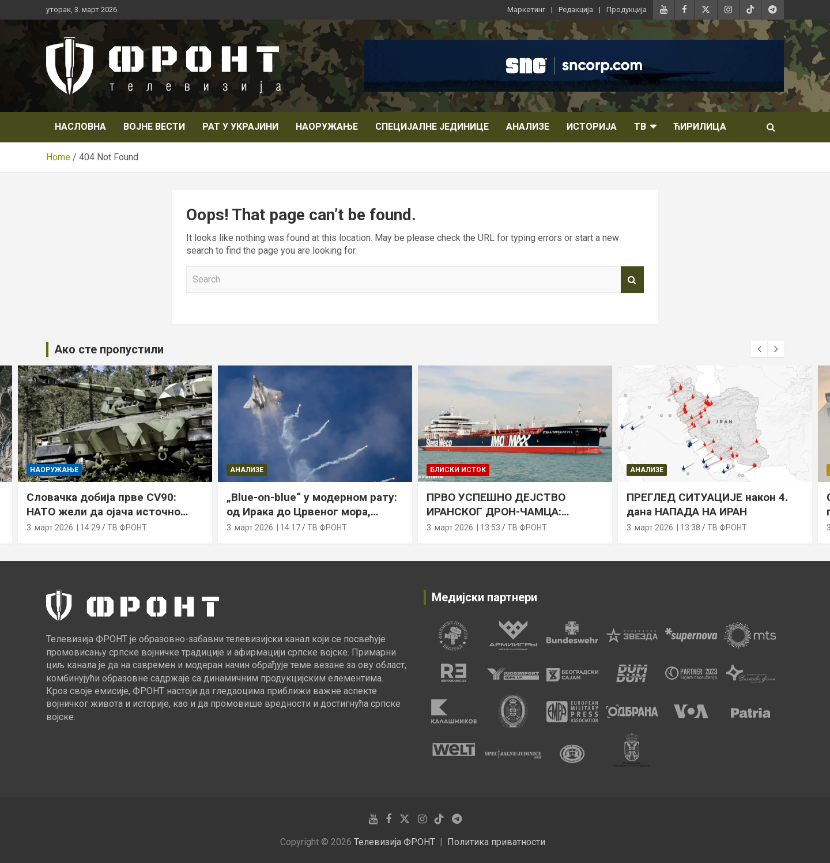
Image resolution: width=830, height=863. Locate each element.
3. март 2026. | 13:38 (663, 527)
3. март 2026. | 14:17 (263, 527)
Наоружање (327, 126)
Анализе (527, 126)
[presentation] (759, 349)
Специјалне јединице (432, 126)
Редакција (576, 9)
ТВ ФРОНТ (127, 527)
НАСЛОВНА (80, 126)
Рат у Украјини (240, 126)
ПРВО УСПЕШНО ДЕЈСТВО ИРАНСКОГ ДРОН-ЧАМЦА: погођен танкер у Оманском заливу (501, 519)
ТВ (640, 126)
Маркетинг (526, 9)
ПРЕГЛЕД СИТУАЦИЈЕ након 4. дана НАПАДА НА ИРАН (707, 504)
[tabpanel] (453, 635)
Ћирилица (699, 126)
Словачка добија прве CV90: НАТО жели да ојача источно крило (103, 511)
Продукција (626, 9)
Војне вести (154, 126)
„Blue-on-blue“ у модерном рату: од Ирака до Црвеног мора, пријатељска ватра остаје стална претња (312, 519)
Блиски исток (458, 470)
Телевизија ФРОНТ (394, 841)
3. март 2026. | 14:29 (63, 527)
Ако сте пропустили (109, 349)
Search (632, 279)
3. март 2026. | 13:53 (463, 527)
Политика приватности (496, 841)
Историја (592, 126)
